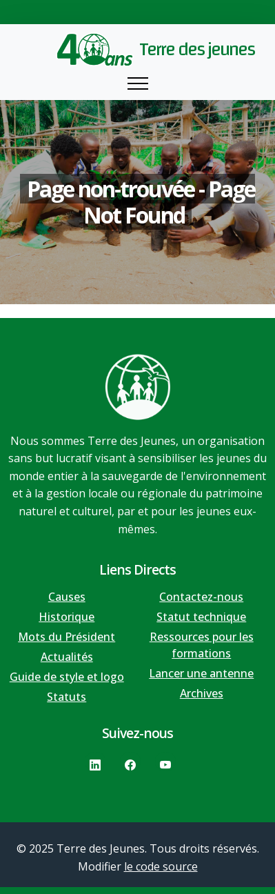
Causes (66, 596)
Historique (66, 616)
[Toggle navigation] (138, 84)
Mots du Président (66, 636)
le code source (161, 866)
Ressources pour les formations (202, 645)
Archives (201, 693)
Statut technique (201, 616)
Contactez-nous (201, 596)
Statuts (66, 696)
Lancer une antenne (201, 673)
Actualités (67, 656)
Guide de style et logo (67, 676)
